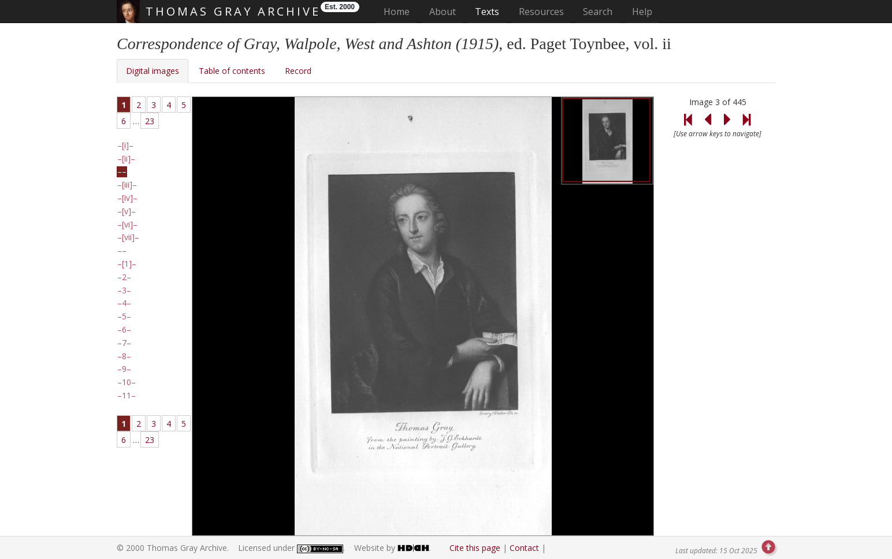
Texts (487, 11)
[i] (125, 145)
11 (126, 395)
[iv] (127, 198)
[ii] (126, 159)
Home (400, 11)
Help (642, 11)
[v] (126, 211)
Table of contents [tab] (232, 70)
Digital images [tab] (152, 70)
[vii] (128, 237)
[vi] (127, 224)
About (442, 11)
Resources (541, 11)
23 (149, 120)
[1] (127, 264)
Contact (524, 547)
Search (597, 11)
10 (126, 382)
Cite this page (474, 547)
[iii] (127, 185)
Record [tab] (298, 70)
